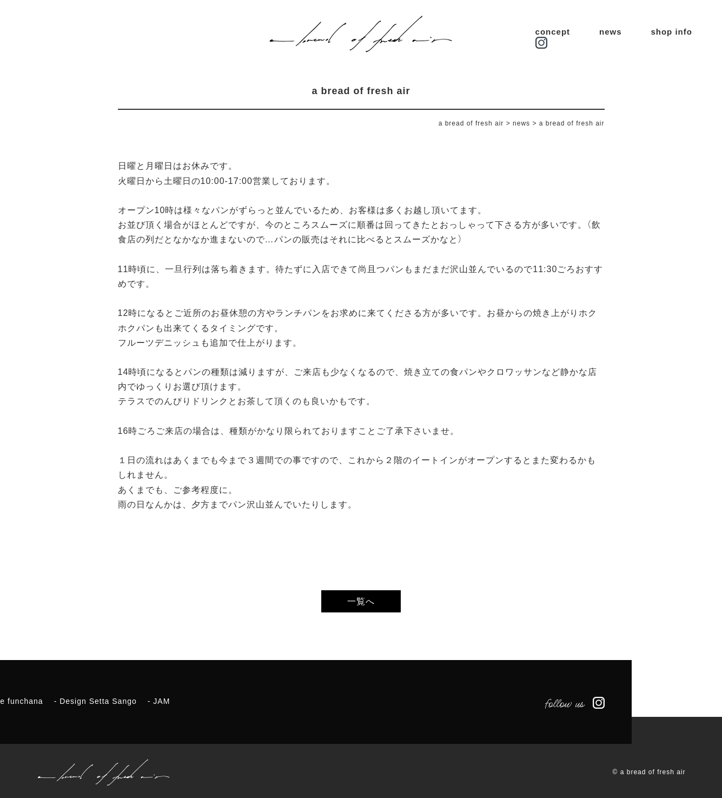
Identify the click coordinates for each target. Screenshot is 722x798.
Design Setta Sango (98, 701)
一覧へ (361, 601)
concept (553, 31)
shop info (671, 31)
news (610, 31)
